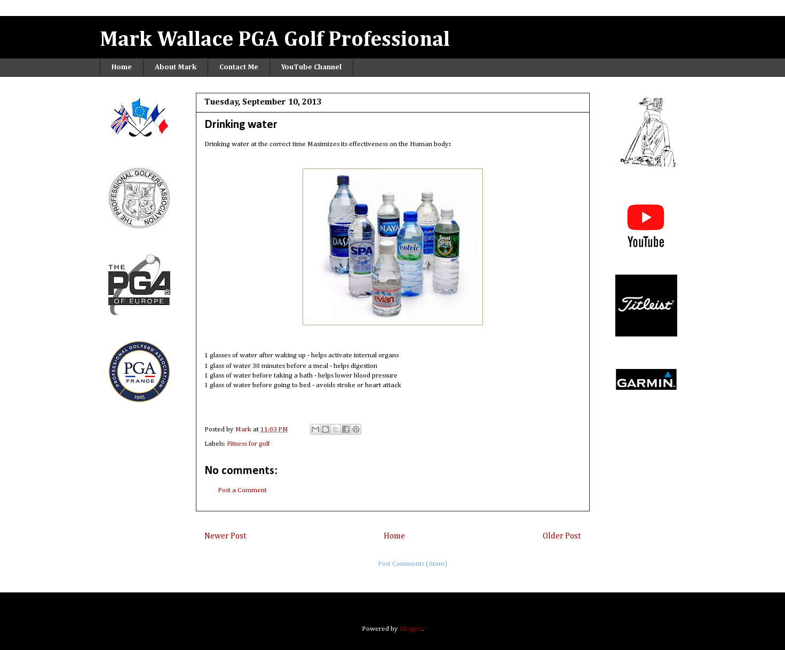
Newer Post (225, 536)
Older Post (562, 536)
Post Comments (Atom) (412, 563)
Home (122, 67)
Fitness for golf (248, 443)
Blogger (411, 628)
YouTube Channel (311, 67)
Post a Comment (242, 490)
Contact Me (238, 67)
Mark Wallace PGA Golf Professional (275, 40)
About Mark (175, 67)
